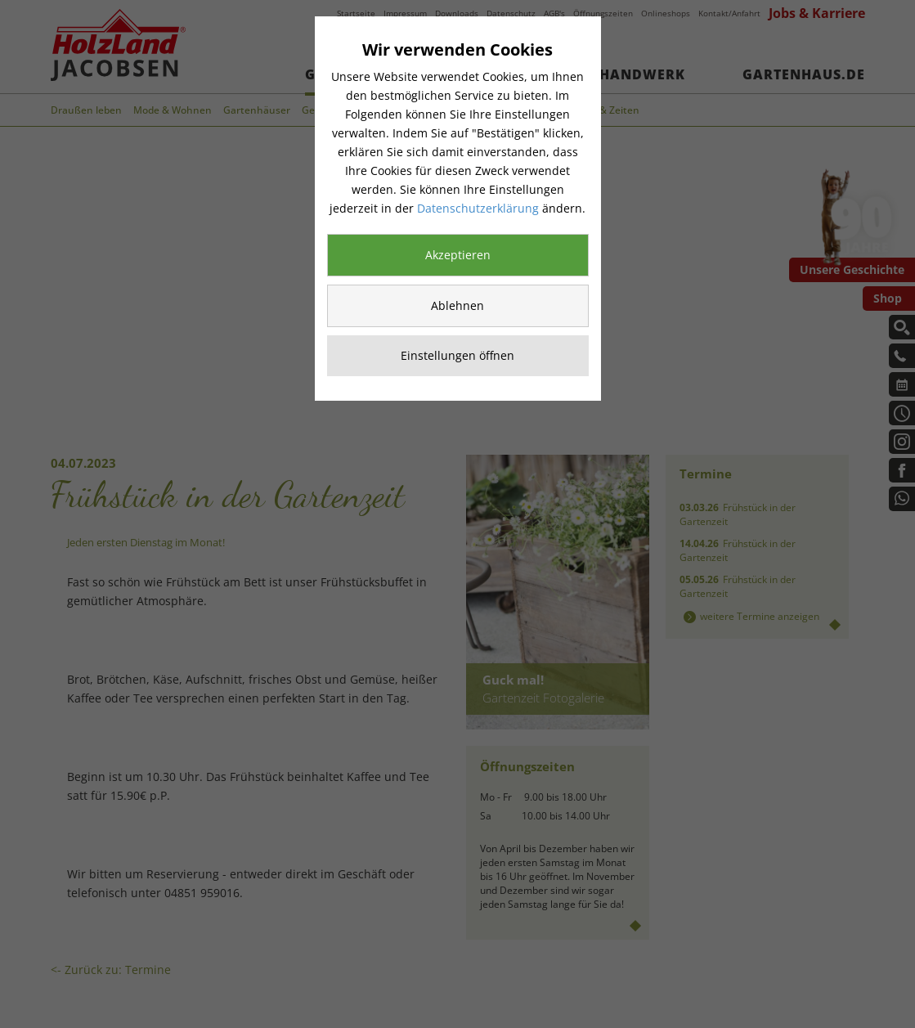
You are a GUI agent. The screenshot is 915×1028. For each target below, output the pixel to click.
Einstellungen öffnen (457, 355)
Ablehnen (457, 305)
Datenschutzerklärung (478, 208)
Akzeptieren (458, 255)
